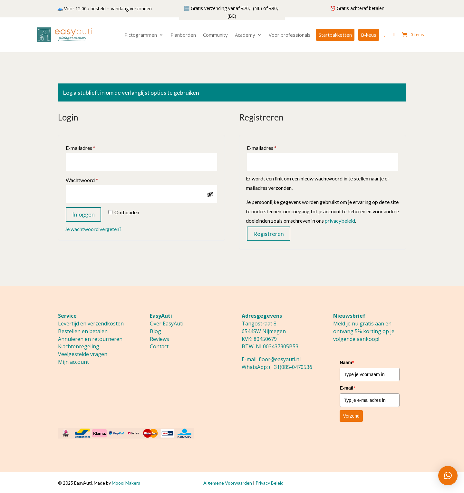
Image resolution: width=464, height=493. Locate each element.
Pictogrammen (140, 35)
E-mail (347, 388)
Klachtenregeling (78, 346)
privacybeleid (340, 221)
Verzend (351, 416)
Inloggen (83, 214)
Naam (347, 362)
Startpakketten (335, 35)
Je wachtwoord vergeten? (93, 229)
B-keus (368, 35)
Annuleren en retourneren (90, 339)
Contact (159, 346)
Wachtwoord (89, 179)
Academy (245, 35)
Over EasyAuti (166, 323)
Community (215, 35)
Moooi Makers (126, 483)
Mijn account (73, 361)
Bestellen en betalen (83, 331)
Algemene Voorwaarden (227, 483)
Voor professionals (290, 35)
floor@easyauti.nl (280, 359)
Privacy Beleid (270, 483)
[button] (448, 475)
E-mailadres (88, 147)
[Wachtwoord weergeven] (210, 194)
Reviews (159, 339)
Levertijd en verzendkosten (91, 323)
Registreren (268, 233)
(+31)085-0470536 (290, 367)
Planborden (183, 35)
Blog (155, 331)
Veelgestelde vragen (82, 354)
